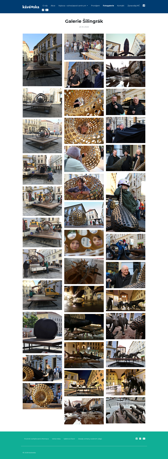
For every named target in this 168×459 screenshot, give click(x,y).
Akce (53, 6)
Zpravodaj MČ (134, 6)
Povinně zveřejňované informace (36, 439)
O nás (45, 6)
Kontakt (120, 6)
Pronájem (95, 6)
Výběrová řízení (69, 439)
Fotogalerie (108, 6)
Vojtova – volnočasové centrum (72, 6)
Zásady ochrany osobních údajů (90, 439)
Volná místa (56, 439)
